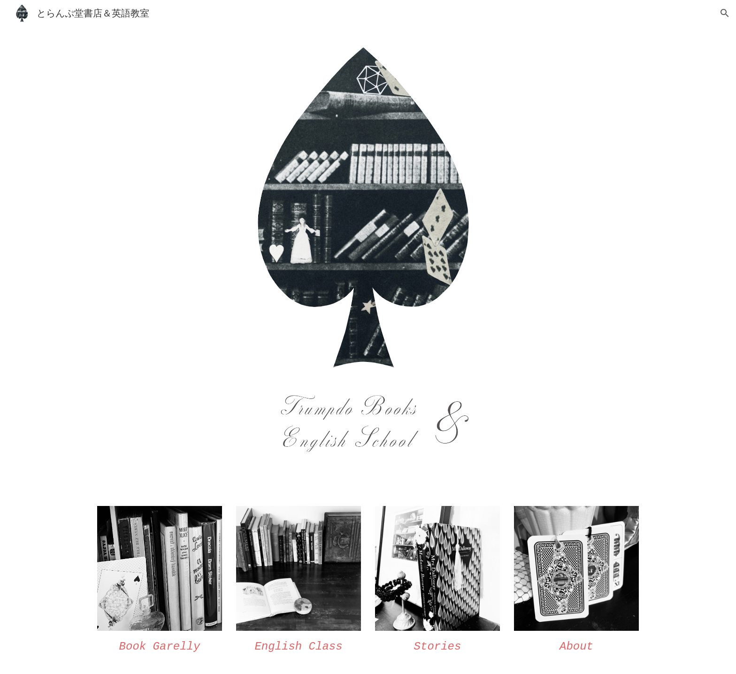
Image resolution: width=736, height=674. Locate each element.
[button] (724, 13)
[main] (159, 647)
